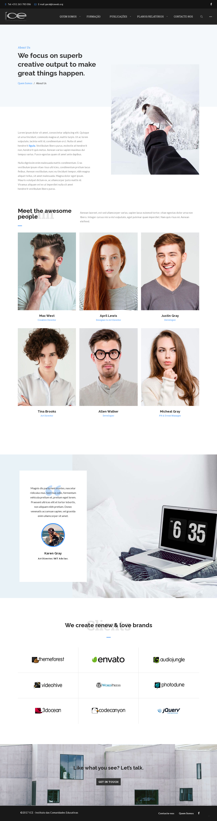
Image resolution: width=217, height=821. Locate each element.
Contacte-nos (183, 16)
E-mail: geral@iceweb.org (48, 4)
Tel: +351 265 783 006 (18, 4)
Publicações (118, 16)
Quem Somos (68, 16)
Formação (94, 16)
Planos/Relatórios (150, 16)
